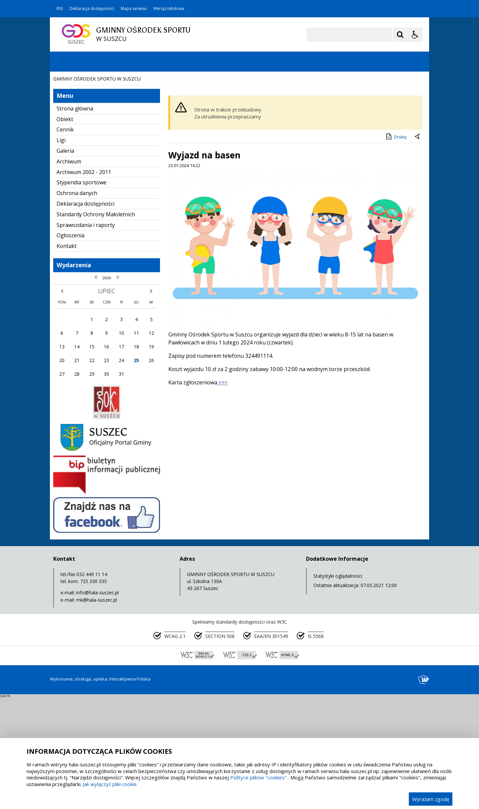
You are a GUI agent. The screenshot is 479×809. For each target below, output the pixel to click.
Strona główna (75, 220)
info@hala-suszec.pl (97, 704)
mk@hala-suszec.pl (96, 711)
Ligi (61, 251)
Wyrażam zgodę (430, 799)
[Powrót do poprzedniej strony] (417, 249)
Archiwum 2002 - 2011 (84, 283)
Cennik (65, 241)
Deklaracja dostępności (92, 9)
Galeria (65, 262)
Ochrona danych (77, 304)
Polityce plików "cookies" (258, 777)
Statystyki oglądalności (337, 687)
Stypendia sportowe (81, 294)
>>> (222, 494)
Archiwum (69, 273)
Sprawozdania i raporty (86, 336)
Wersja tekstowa (168, 9)
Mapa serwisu (134, 9)
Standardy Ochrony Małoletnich (96, 325)
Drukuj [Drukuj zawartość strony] (395, 248)
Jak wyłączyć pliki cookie (110, 784)
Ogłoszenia (70, 346)
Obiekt (65, 230)
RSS (60, 9)
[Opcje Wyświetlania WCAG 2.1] (415, 34)
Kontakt (67, 357)
